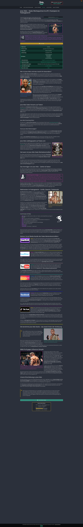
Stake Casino (22, 144)
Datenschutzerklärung (57, 524)
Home (21, 7)
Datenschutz (41, 414)
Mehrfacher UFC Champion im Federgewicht (48, 62)
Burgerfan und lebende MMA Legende (48, 60)
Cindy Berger (34, 414)
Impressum (38, 414)
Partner (43, 7)
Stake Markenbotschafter (54, 122)
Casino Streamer (38, 7)
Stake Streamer (22, 108)
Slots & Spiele (49, 7)
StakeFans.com (50, 414)
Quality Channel (56, 7)
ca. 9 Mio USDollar (48, 66)
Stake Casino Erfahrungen (28, 7)
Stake (48, 68)
